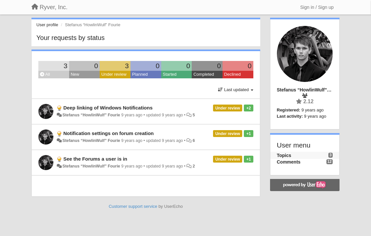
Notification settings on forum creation (108, 133)
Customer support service (133, 206)
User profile (47, 24)
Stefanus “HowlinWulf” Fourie (91, 115)
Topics (284, 155)
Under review (114, 74)
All (45, 74)
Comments (289, 162)
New (75, 74)
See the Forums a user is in (95, 159)
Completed (203, 74)
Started (170, 74)
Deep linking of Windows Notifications (107, 107)
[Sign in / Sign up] (317, 7)
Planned (140, 74)
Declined (232, 74)
